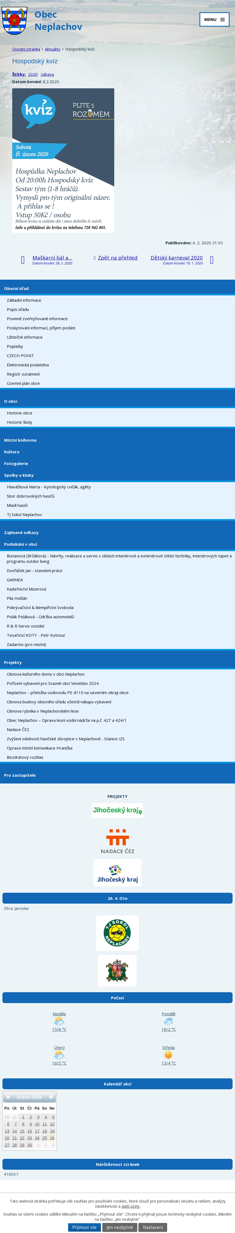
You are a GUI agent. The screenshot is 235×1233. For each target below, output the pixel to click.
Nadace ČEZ (18, 729)
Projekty (13, 662)
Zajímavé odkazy (21, 532)
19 (52, 1131)
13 (7, 1131)
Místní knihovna (20, 440)
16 (29, 1131)
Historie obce (19, 413)
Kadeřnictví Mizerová (26, 589)
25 (44, 1138)
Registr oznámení (23, 374)
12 (52, 1124)
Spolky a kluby (19, 475)
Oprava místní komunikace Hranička (39, 748)
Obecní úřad (16, 288)
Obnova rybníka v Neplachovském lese (43, 711)
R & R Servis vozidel (25, 626)
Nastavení (153, 1227)
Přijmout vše (84, 1227)
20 (7, 1138)
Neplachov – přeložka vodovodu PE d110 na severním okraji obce (68, 692)
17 (37, 1131)
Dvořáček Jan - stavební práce (34, 570)
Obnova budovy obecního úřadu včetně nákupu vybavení (59, 701)
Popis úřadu (18, 309)
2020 (33, 74)
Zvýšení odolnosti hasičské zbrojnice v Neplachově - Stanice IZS (66, 738)
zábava (47, 74)
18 (44, 1131)
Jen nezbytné (120, 1227)
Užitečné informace (25, 337)
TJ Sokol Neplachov (24, 514)
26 (52, 1138)
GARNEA (15, 579)
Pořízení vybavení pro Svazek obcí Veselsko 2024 (53, 683)
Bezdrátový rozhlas (25, 757)
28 (14, 1145)
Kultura (11, 451)
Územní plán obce (23, 383)
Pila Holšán (17, 598)
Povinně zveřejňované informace (37, 318)
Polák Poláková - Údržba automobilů (40, 616)
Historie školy (19, 422)
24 (37, 1138)
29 (22, 1145)
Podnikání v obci (20, 544)
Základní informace (24, 300)
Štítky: (19, 74)
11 (44, 1124)
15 (22, 1131)
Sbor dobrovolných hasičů (31, 496)
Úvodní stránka (26, 49)
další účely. (131, 1206)
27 (7, 1145)
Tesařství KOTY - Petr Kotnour (36, 635)
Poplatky (15, 346)
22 (22, 1138)
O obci (10, 401)
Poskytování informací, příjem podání (41, 327)
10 (37, 1124)
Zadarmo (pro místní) (26, 644)
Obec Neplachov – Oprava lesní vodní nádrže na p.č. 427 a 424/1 (67, 720)
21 (14, 1138)
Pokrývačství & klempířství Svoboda (40, 607)
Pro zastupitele (20, 775)
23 (29, 1138)
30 (7, 1117)
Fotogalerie (16, 463)
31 (14, 1117)
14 (14, 1131)
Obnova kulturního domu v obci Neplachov (46, 674)
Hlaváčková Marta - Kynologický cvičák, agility (49, 486)
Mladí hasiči (17, 505)
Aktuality (53, 49)
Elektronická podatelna (28, 364)
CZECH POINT (20, 355)
